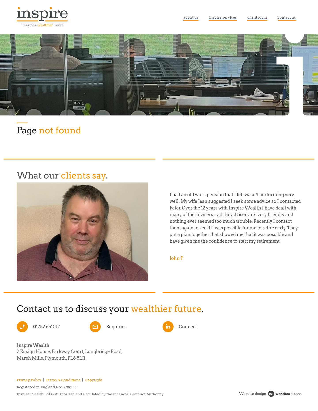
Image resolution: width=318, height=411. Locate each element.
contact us (287, 17)
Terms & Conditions (63, 380)
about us (191, 17)
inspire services (223, 17)
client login (257, 17)
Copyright (93, 380)
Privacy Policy (29, 380)
